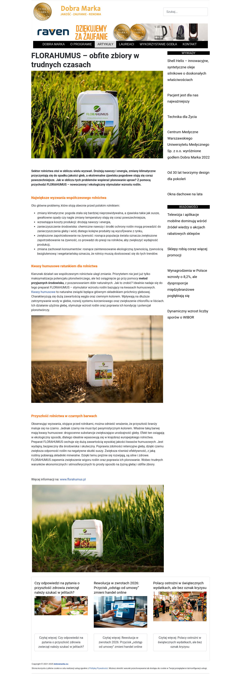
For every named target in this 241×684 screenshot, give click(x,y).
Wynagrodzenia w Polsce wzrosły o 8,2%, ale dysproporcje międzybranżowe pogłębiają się (187, 283)
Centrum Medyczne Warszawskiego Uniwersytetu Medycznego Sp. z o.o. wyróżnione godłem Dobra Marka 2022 (188, 144)
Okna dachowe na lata (185, 194)
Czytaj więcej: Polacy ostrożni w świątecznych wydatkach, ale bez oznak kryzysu (180, 642)
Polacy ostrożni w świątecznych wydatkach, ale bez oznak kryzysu (180, 585)
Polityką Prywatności (98, 668)
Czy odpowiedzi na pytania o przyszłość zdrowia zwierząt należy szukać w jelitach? (57, 588)
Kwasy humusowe (43, 292)
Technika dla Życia (182, 117)
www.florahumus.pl (73, 479)
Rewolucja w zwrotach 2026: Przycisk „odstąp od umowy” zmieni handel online (116, 588)
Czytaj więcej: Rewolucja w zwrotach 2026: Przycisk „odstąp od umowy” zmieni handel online (120, 642)
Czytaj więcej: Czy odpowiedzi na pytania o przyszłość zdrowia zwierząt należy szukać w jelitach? (61, 642)
